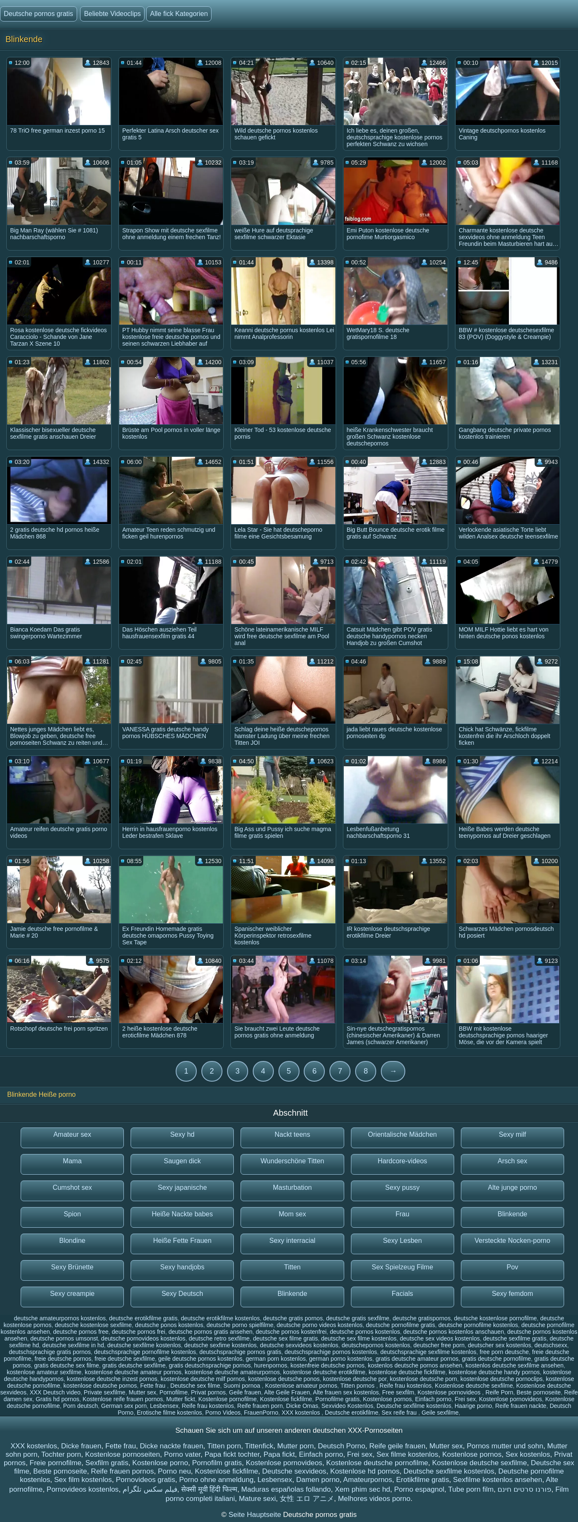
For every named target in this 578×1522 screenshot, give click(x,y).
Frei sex (465, 1399)
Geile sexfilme (440, 1412)
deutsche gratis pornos (293, 1318)
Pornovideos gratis (145, 1480)
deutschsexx (551, 1345)
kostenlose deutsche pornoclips (501, 1378)
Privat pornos (208, 1392)
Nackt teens (292, 1134)
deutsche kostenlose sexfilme (93, 1325)
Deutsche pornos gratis (38, 13)
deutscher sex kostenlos (499, 1345)
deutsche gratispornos (422, 1318)
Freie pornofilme (55, 1463)
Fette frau (153, 1385)
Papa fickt (279, 1454)
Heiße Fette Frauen (182, 1240)
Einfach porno (433, 1399)
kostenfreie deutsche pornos (327, 1365)
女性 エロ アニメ (307, 1499)
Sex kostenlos (528, 1454)
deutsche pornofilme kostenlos (478, 1325)
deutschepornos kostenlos (376, 1345)
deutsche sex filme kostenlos (358, 1338)
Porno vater (182, 1454)
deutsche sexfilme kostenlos (144, 1345)
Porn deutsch (80, 1405)
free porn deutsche (504, 1352)
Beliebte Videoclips (112, 13)
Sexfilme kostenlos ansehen (497, 1480)
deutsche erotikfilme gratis (143, 1318)
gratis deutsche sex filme (66, 1365)
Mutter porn (295, 1446)
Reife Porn (499, 1392)
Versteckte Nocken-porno (513, 1240)
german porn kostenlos (275, 1358)
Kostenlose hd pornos (364, 1471)
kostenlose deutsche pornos (100, 1385)
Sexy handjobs (182, 1267)
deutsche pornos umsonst (64, 1338)
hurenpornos (270, 1365)
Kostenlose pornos (387, 1399)
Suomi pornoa (242, 1385)
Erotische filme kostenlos (169, 1412)
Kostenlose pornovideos (449, 1392)
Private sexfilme (105, 1392)
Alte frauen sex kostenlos (346, 1392)
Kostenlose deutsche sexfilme (474, 1385)
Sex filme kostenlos (407, 1454)
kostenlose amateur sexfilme (44, 1372)
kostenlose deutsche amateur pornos (133, 1372)
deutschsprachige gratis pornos (50, 1352)
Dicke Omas (302, 1405)
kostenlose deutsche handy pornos (494, 1372)
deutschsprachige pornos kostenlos (330, 1352)
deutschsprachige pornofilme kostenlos (145, 1352)
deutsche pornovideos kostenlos (143, 1338)
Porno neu (174, 1471)
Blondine (72, 1240)
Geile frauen (245, 1392)
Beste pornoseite (538, 1392)
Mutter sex (142, 1392)
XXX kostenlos (301, 1412)
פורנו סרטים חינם (524, 1489)
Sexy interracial (292, 1240)
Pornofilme (174, 1392)
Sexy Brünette (72, 1267)
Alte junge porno (512, 1187)
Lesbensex (164, 1405)
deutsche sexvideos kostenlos (299, 1345)
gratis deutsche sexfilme (134, 1365)
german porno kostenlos (340, 1358)
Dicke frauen (81, 1446)
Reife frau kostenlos (406, 1385)
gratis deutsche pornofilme (496, 1358)
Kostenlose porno (160, 1463)
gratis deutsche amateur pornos (416, 1358)
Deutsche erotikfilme (351, 1412)
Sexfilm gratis (107, 1463)
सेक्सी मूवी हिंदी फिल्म (209, 1489)
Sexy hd (182, 1134)
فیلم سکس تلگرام (150, 1489)
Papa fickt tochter (232, 1454)
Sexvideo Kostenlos (347, 1405)
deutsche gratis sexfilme (357, 1318)
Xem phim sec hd (362, 1489)
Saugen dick (182, 1161)
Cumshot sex (72, 1187)
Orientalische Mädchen (402, 1134)
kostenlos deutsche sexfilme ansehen (515, 1365)
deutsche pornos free (81, 1331)
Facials (402, 1293)
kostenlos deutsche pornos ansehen (415, 1365)
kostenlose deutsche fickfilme (407, 1372)
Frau (402, 1214)
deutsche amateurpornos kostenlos (60, 1318)
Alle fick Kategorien (179, 13)
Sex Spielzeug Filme (402, 1267)
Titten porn (224, 1446)
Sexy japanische (182, 1187)
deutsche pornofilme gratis (400, 1325)
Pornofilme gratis (338, 1399)
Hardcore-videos (402, 1161)
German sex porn (124, 1405)
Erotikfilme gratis (422, 1480)
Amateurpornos (367, 1480)
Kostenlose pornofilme (227, 1399)
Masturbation (292, 1187)
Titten (292, 1267)
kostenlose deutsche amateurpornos (232, 1372)
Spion (72, 1214)
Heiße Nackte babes (182, 1214)
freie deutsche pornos (63, 1358)
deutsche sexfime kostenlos (220, 1345)
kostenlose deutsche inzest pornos (112, 1378)
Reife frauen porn (260, 1405)
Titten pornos (358, 1385)
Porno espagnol (419, 1489)
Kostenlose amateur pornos (301, 1385)
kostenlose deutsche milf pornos (203, 1378)
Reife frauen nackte (520, 1405)
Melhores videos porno (374, 1499)
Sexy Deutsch (182, 1293)
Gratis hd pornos (58, 1399)
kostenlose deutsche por (355, 1378)
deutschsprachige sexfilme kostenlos (428, 1352)
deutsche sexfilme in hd (73, 1345)
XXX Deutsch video (54, 1392)
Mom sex (292, 1214)
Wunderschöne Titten (292, 1161)
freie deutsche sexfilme (125, 1358)
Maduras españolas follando (286, 1489)
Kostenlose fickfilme (286, 1399)
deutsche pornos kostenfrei (291, 1331)
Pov (513, 1267)
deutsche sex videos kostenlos (440, 1338)
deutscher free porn (438, 1345)
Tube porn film (471, 1489)
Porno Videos (223, 1412)
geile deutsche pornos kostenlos (200, 1358)
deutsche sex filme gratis (285, 1338)
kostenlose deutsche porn (423, 1378)
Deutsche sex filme (195, 1385)
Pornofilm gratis (217, 1463)
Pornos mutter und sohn (505, 1446)
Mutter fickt (180, 1399)
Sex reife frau (400, 1412)
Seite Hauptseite (255, 1515)
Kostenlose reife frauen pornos (123, 1399)
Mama (72, 1161)
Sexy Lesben (402, 1240)
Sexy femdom (512, 1293)
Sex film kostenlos (83, 1480)
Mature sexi (257, 1499)
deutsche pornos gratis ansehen (210, 1331)
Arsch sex (512, 1161)
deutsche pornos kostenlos (365, 1331)
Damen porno (318, 1480)
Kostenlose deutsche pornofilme (377, 1463)
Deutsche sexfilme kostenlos (414, 1405)
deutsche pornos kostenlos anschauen (453, 1331)
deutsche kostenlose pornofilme (495, 1318)
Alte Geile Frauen (287, 1392)
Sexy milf (512, 1134)
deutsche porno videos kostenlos (320, 1325)
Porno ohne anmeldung (216, 1480)
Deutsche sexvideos (294, 1471)
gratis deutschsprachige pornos (210, 1365)
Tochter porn (61, 1454)
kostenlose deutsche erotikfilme (324, 1372)
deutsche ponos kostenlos (169, 1325)
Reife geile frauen (397, 1446)
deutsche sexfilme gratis (514, 1338)
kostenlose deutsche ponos (284, 1378)
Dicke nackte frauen (171, 1446)
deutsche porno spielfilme (239, 1325)
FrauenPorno (261, 1412)
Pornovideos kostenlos (83, 1489)
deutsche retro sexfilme (219, 1338)
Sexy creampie (72, 1293)
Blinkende (512, 1214)
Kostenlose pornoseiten (122, 1454)
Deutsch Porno (341, 1446)
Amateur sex (72, 1134)
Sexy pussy (402, 1187)
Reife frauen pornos (122, 1471)
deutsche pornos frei (138, 1331)
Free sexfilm (398, 1392)
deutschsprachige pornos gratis (240, 1352)
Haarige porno (473, 1405)
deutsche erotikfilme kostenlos (220, 1318)
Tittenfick (259, 1446)
